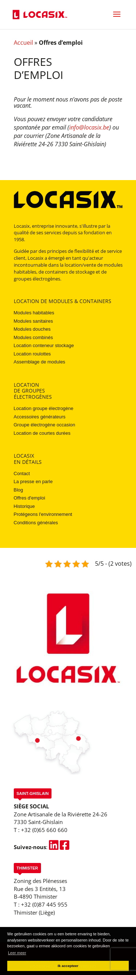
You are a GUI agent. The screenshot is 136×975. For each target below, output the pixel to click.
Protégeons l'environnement (43, 514)
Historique (24, 506)
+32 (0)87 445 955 (44, 904)
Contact (22, 473)
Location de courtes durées (42, 433)
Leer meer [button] (17, 953)
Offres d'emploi (29, 498)
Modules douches (32, 329)
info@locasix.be (89, 127)
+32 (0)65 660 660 (44, 829)
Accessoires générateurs (40, 416)
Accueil (23, 43)
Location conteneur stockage (44, 345)
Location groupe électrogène (44, 408)
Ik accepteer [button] (68, 966)
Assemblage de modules (39, 362)
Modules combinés (33, 337)
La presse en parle (33, 481)
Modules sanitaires (33, 321)
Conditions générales (36, 522)
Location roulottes (32, 354)
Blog (18, 490)
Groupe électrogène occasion (44, 424)
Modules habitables (34, 312)
